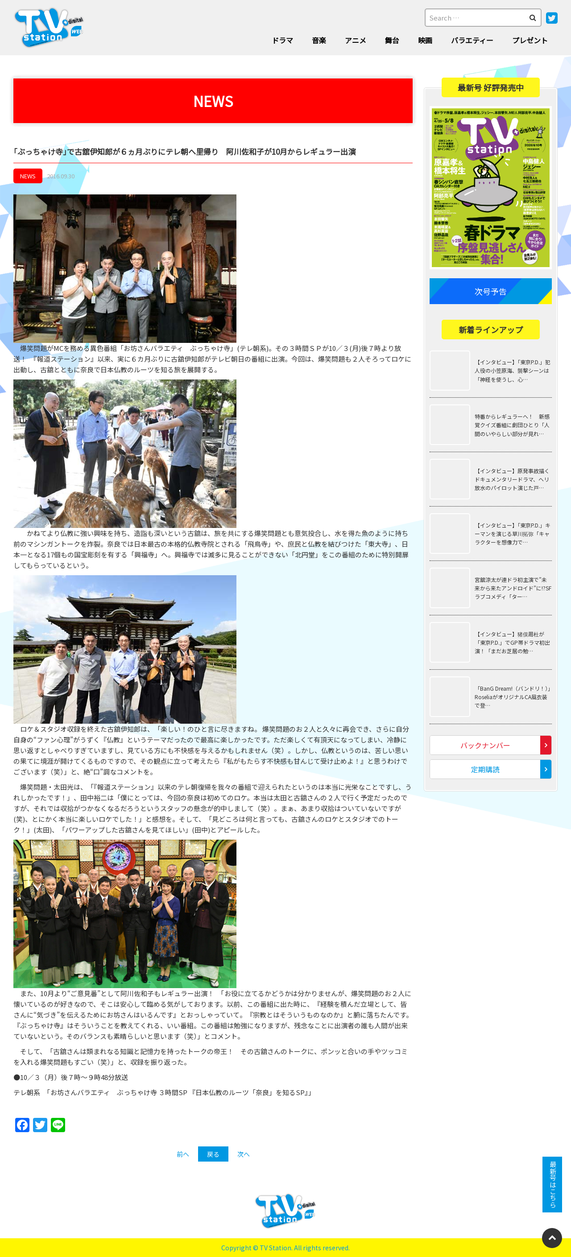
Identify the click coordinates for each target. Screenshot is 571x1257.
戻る (213, 1154)
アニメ (355, 40)
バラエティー (472, 40)
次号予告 (491, 291)
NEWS (28, 176)
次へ (243, 1154)
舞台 (392, 40)
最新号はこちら (552, 1184)
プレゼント (530, 40)
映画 (425, 40)
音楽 (319, 40)
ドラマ (282, 40)
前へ (183, 1154)
